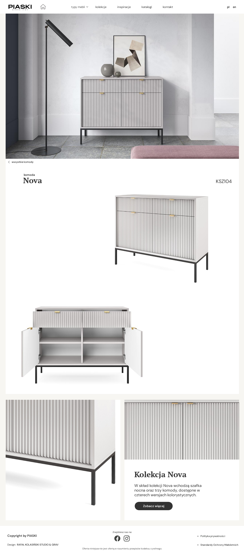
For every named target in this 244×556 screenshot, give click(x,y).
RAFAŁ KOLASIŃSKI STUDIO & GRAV (38, 544)
